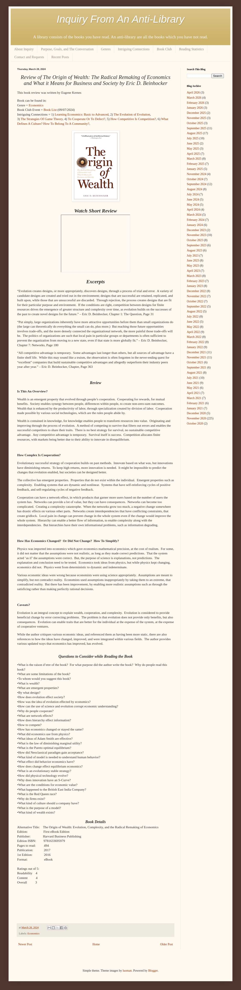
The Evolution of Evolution (132, 114)
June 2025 (193, 143)
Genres (106, 49)
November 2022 (196, 296)
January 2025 (195, 169)
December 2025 (196, 112)
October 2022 (195, 301)
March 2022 (194, 336)
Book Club (164, 49)
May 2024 (193, 204)
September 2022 (196, 306)
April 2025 (193, 153)
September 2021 (196, 367)
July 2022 (193, 316)
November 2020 (196, 418)
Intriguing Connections (134, 49)
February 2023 (195, 281)
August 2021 (194, 372)
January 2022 (195, 347)
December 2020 (196, 413)
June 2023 (193, 260)
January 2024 (195, 225)
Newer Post (25, 944)
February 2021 (195, 403)
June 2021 (193, 382)
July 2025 (193, 138)
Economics (36, 105)
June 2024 (193, 199)
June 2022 (193, 321)
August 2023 (194, 250)
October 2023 (195, 240)
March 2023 (194, 276)
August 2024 (194, 189)
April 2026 (193, 92)
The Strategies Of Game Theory (42, 119)
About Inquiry (24, 49)
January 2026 (195, 107)
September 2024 (196, 184)
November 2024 (196, 174)
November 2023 (196, 235)
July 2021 (193, 377)
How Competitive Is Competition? (133, 119)
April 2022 (193, 332)
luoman (127, 970)
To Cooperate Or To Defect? (86, 119)
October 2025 (195, 123)
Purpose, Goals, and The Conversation (67, 49)
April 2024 (193, 209)
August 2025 (194, 133)
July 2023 (193, 255)
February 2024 (195, 219)
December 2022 (196, 291)
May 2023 (193, 265)
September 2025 (196, 128)
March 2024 (194, 214)
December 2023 (196, 230)
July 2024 (193, 194)
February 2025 (195, 163)
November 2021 (196, 357)
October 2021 (195, 362)
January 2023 (195, 286)
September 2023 (196, 245)
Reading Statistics (191, 49)
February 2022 (195, 342)
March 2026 (194, 97)
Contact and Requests (29, 57)
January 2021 (195, 408)
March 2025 (194, 158)
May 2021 (193, 387)
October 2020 (195, 423)
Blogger (153, 970)
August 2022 (194, 311)
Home (96, 944)
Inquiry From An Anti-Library (120, 19)
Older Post (166, 944)
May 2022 (193, 326)
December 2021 (196, 352)
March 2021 (194, 398)
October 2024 (195, 179)
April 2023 (193, 270)
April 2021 (193, 393)
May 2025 (193, 148)
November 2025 (196, 118)
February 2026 (195, 102)
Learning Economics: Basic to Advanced (81, 114)
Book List (50, 109)
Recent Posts (60, 57)
